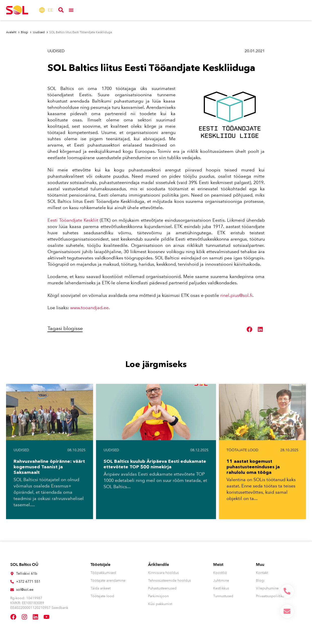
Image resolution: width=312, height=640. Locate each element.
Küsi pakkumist (160, 604)
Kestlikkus (221, 588)
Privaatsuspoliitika (270, 596)
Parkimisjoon (158, 596)
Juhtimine (221, 580)
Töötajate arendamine (108, 580)
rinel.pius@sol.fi (236, 295)
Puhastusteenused (162, 588)
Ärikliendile (158, 564)
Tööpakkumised (103, 572)
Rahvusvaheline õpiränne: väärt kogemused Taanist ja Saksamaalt (49, 467)
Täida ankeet (101, 588)
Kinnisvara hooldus (163, 572)
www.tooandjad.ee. (90, 308)
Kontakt (262, 572)
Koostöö (220, 572)
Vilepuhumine (267, 588)
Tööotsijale (100, 564)
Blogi (260, 580)
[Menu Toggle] (71, 10)
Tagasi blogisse (65, 328)
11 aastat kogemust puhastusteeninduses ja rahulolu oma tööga (253, 467)
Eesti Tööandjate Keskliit (73, 220)
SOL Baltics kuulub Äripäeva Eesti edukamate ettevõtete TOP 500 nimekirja (155, 464)
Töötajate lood (242, 450)
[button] (249, 329)
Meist (218, 564)
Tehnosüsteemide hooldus (169, 580)
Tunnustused (223, 596)
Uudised (56, 51)
